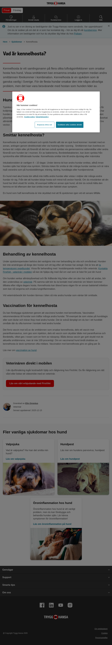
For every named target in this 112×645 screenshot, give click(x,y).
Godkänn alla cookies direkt (70, 125)
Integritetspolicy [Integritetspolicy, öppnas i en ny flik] (42, 117)
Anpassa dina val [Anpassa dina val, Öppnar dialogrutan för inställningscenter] (44, 125)
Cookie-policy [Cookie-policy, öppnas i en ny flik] (29, 117)
